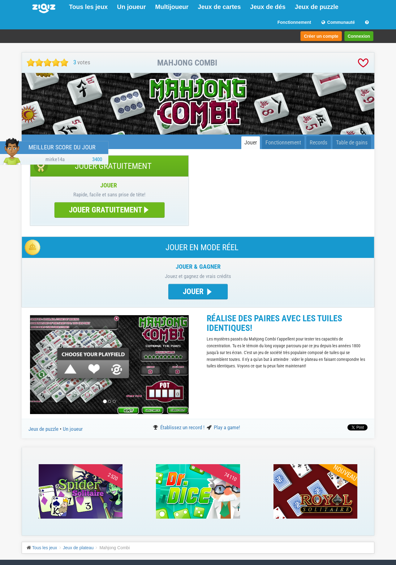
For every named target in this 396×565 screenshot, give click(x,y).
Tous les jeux (88, 6)
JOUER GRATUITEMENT (109, 209)
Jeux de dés (268, 6)
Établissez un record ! (183, 427)
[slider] (47, 62)
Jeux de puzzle (316, 6)
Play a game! (227, 427)
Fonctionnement (294, 22)
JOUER (198, 291)
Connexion (359, 36)
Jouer (250, 142)
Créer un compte (321, 36)
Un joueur (131, 6)
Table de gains (352, 142)
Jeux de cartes (219, 6)
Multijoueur (172, 6)
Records (318, 142)
